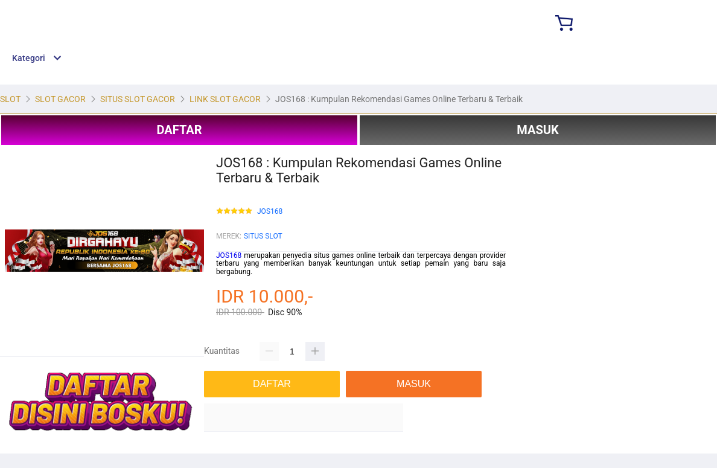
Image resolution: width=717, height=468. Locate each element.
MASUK (537, 130)
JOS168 (269, 212)
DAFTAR (179, 130)
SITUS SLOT (263, 236)
